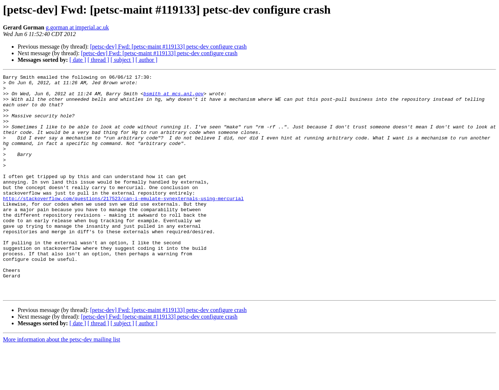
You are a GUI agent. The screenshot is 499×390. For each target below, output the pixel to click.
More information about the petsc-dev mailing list (61, 383)
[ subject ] (122, 60)
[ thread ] (98, 60)
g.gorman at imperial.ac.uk (77, 27)
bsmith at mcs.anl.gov (173, 98)
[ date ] (77, 60)
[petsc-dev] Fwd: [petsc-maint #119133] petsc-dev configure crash (168, 46)
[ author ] (147, 60)
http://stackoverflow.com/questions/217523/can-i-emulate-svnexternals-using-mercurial (123, 223)
